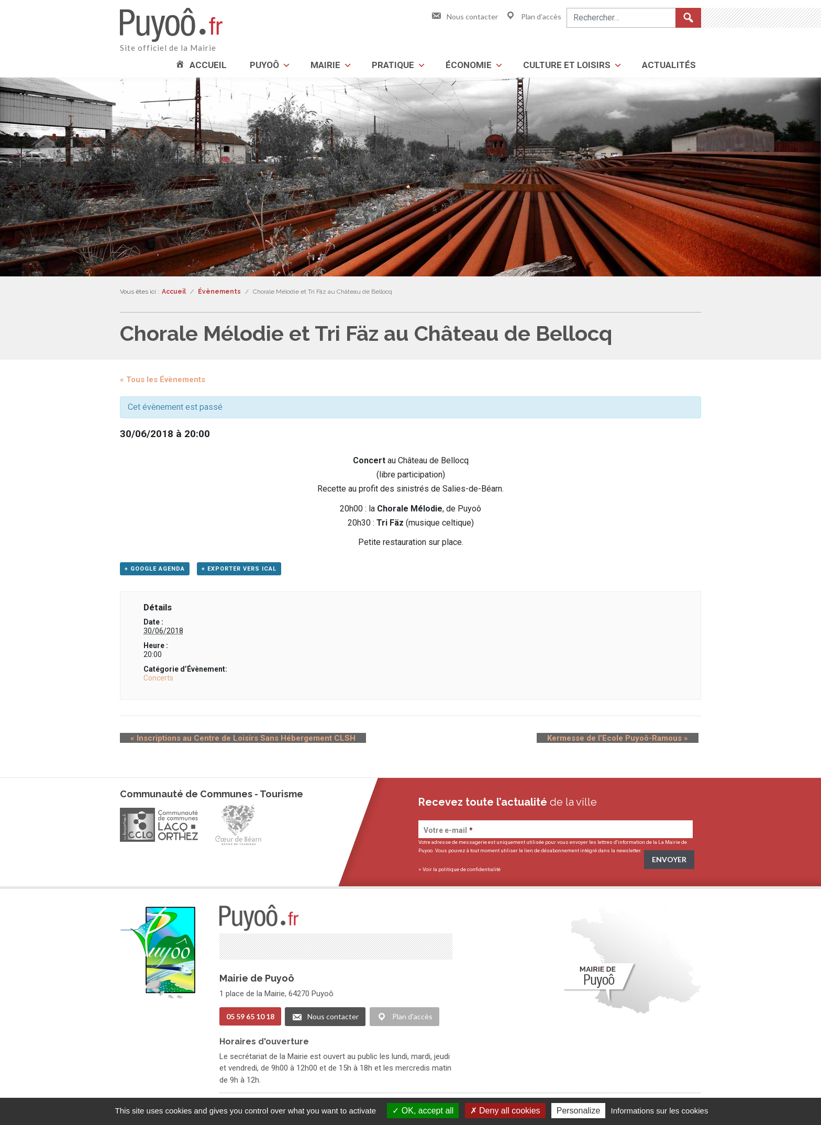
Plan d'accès (533, 16)
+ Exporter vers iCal (239, 572)
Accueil (208, 65)
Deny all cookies (505, 1110)
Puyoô (264, 65)
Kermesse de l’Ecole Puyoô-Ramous (628, 741)
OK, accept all (422, 1110)
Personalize (579, 1110)
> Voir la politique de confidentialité (459, 872)
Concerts (158, 681)
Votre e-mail (448, 833)
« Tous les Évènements (162, 379)
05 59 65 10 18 (250, 1019)
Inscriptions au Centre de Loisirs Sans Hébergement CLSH (232, 741)
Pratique (393, 65)
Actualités (669, 65)
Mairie (325, 65)
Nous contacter (464, 16)
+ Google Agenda (155, 572)
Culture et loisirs (567, 65)
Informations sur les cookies (659, 1110)
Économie (469, 65)
